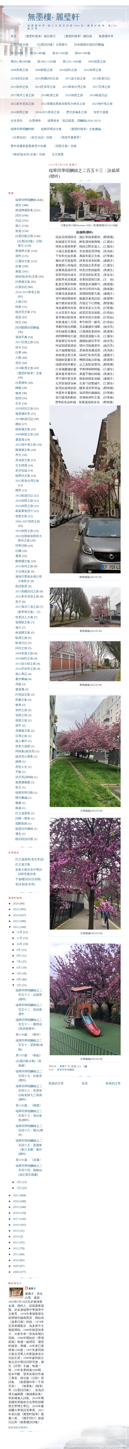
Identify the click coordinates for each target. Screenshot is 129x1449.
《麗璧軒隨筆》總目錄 (77, 36)
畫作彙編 (21, 679)
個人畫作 (21, 741)
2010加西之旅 (92, 70)
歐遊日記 (21, 643)
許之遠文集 (22, 864)
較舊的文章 (113, 1083)
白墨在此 (21, 287)
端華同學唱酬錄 (65, 1069)
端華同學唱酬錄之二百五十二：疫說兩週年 (29, 1009)
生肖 (18, 403)
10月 (19, 944)
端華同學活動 (24, 792)
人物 (18, 301)
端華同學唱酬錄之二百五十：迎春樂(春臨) (29, 1045)
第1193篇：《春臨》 (29, 1055)
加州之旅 (21, 710)
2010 (16, 1260)
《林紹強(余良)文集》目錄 (28, 154)
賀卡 (18, 601)
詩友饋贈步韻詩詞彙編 (89, 44)
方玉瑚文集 (22, 571)
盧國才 (32, 1288)
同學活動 (21, 545)
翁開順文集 (22, 622)
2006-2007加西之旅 (27, 521)
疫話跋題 (21, 586)
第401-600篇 (60, 53)
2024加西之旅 (19, 112)
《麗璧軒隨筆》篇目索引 (39, 36)
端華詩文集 (22, 475)
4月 (19, 979)
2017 (16, 1219)
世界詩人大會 (24, 617)
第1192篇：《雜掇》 (29, 1105)
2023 (16, 921)
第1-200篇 (17, 53)
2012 (16, 1248)
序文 (18, 455)
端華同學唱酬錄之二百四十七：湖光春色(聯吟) (29, 1116)
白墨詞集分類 (19, 44)
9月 (19, 950)
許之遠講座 (22, 813)
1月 (19, 1188)
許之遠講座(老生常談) (29, 859)
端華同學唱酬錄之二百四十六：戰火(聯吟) (29, 1130)
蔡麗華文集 (22, 251)
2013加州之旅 (19, 86)
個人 (18, 225)
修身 (18, 393)
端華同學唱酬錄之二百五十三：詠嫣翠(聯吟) (29, 995)
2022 (16, 927)
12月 (19, 932)
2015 (16, 1230)
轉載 (18, 388)
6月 (19, 967)
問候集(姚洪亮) (25, 751)
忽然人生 (21, 766)
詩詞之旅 (21, 648)
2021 (16, 1195)
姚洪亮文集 (22, 312)
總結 (18, 424)
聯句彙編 (21, 797)
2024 (16, 915)
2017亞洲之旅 (101, 86)
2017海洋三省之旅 (22, 95)
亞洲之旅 (21, 736)
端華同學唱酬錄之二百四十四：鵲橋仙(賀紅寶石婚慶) (29, 1170)
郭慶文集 (21, 699)
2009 (16, 1266)
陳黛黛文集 (22, 450)
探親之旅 (21, 720)
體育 (18, 490)
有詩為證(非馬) (25, 884)
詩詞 (18, 215)
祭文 (18, 787)
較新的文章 (56, 1083)
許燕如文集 (22, 694)
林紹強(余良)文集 (26, 276)
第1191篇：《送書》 (29, 1160)
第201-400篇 (38, 53)
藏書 (18, 803)
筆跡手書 (21, 337)
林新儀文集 (22, 429)
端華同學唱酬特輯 (22, 129)
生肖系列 (16, 120)
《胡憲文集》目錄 (65, 146)
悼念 (18, 322)
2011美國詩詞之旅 (46, 78)
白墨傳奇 (35, 120)
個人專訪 (21, 674)
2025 (16, 909)
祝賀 (18, 317)
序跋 (18, 684)
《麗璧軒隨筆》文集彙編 (84, 129)
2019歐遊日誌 (98, 95)
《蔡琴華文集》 (25, 612)
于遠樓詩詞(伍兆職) (28, 879)
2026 (16, 903)
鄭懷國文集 (22, 561)
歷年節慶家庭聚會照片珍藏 (28, 146)
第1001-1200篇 (46, 61)
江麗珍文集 (22, 261)
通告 (18, 834)
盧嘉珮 (19, 689)
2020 (16, 1201)
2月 (19, 1182)
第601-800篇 (82, 53)
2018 (16, 1213)
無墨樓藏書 (22, 782)
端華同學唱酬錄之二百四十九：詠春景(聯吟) (29, 1076)
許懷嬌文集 (22, 281)
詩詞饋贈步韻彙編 (27, 327)
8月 (19, 955)
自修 (18, 266)
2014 (16, 1236)
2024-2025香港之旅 (47, 112)
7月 (19, 961)
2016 (16, 1224)
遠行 (18, 627)
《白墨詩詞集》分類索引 (51, 44)
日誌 (18, 220)
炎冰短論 (21, 470)
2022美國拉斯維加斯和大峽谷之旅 (63, 103)
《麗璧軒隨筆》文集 (28, 373)
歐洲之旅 (21, 638)
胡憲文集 (21, 516)
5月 (19, 973)
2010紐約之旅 (68, 70)
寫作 (18, 363)
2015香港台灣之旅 (74, 86)
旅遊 (18, 231)
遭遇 (18, 556)
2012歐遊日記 (101, 78)
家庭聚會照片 (24, 511)
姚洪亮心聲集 (24, 756)
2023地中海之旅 (102, 103)
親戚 (18, 808)
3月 (19, 985)
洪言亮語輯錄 (24, 777)
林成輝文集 (22, 632)
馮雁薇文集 (22, 730)
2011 (16, 1254)
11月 (19, 938)
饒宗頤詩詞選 (24, 839)
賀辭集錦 (21, 823)
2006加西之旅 (97, 61)
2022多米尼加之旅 (22, 103)
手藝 (18, 772)
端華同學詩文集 (51, 129)
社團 (18, 551)
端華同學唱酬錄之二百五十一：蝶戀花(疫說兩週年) (29, 1024)
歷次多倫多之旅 (76, 112)
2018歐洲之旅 (50, 95)
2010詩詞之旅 (19, 78)
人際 (18, 357)
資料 (18, 256)
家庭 (18, 271)
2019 (16, 1207)
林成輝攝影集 (24, 210)
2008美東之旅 (19, 70)
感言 (18, 205)
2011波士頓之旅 (75, 78)
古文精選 (58, 154)
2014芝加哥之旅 (45, 86)
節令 (18, 347)
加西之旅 (21, 715)
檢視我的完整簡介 (18, 1427)
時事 (18, 307)
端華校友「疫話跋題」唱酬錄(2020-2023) (74, 120)
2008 (16, 1272)
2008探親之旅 (44, 70)
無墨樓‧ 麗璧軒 (54, 16)
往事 (18, 352)
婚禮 (18, 761)
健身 (18, 705)
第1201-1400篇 (72, 61)
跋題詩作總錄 (24, 828)
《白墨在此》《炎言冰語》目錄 (31, 137)
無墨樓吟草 (106, 36)
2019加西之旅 (74, 95)
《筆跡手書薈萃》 (70, 137)
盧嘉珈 (19, 439)
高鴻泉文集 (22, 460)
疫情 (18, 398)
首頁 (14, 36)
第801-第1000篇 (21, 61)
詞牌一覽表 (22, 818)
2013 (16, 1242)
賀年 (18, 725)
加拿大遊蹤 (101, 112)
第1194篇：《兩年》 (29, 1034)
